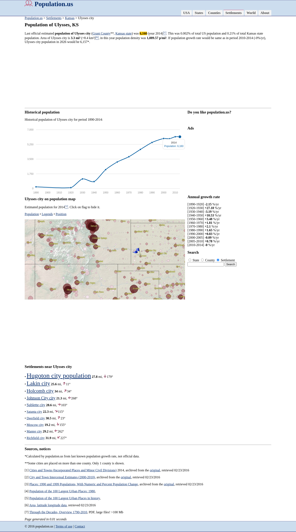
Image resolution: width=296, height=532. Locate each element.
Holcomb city (40, 390)
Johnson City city (41, 398)
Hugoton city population (59, 375)
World (251, 13)
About (264, 13)
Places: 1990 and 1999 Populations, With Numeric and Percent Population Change (83, 484)
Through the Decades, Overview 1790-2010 (58, 512)
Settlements (233, 13)
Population (32, 214)
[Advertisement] (148, 76)
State (194, 260)
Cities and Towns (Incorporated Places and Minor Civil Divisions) (73, 470)
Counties (214, 13)
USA (186, 13)
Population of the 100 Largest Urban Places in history (64, 498)
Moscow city (35, 425)
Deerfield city (36, 418)
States (199, 13)
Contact (80, 526)
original (155, 470)
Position (61, 214)
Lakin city (38, 383)
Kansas (69, 18)
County (208, 260)
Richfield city (36, 438)
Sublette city (36, 405)
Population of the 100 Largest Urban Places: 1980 (62, 491)
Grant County (101, 33)
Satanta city (34, 411)
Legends (47, 214)
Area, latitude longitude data (48, 505)
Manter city (34, 431)
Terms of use (64, 526)
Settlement (226, 260)
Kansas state (123, 33)
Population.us (54, 4)
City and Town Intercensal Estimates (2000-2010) (62, 477)
